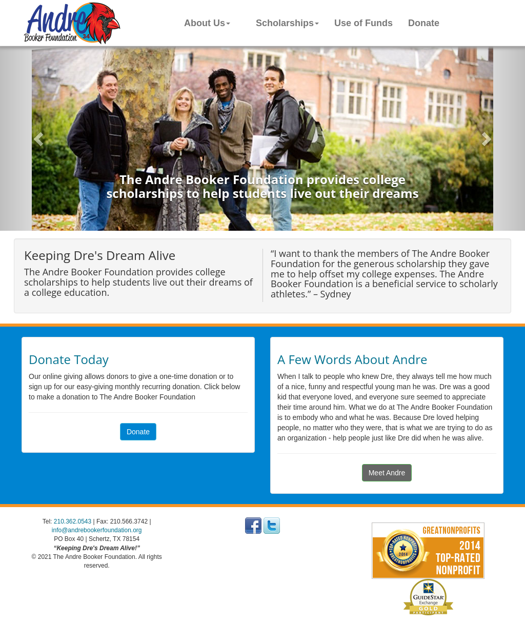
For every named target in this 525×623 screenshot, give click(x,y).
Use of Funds (363, 23)
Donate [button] (138, 432)
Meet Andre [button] (387, 473)
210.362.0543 (72, 521)
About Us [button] (207, 23)
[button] (39, 138)
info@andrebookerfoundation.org (97, 530)
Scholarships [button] (287, 23)
